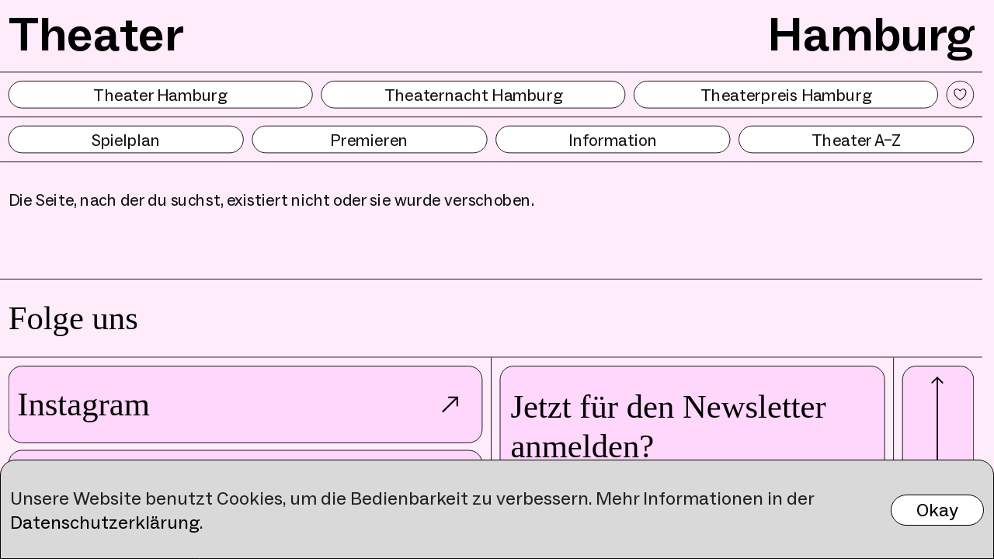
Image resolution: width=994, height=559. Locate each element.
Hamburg (871, 33)
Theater (96, 33)
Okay (937, 509)
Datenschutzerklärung (105, 522)
